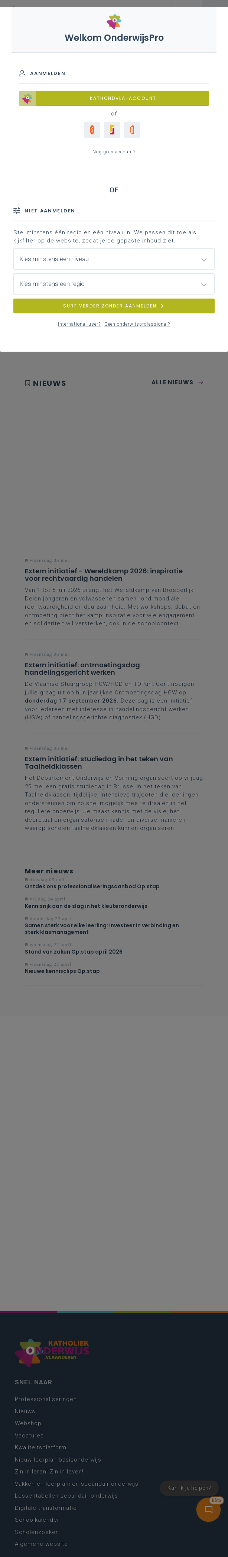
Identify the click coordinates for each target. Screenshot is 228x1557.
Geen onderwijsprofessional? (137, 324)
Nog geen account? (114, 151)
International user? (79, 324)
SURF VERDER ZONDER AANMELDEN (114, 306)
